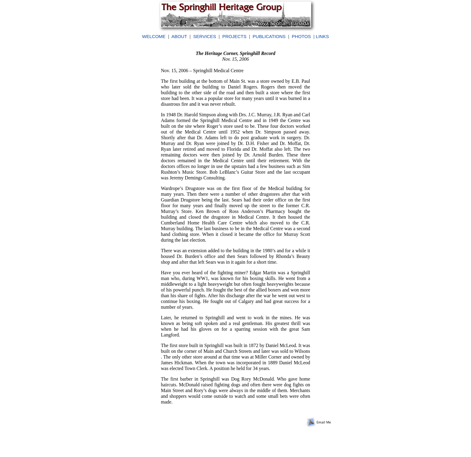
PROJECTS (234, 36)
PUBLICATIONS (269, 36)
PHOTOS (301, 36)
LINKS (322, 36)
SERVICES (204, 36)
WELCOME (154, 36)
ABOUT (179, 36)
